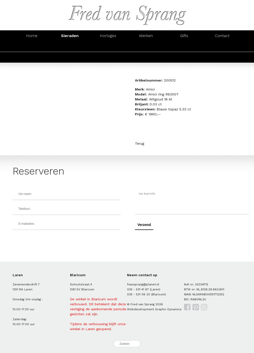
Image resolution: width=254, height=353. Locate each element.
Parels (108, 57)
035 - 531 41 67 (138, 289)
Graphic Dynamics (168, 309)
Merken (146, 35)
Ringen (31, 46)
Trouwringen (146, 57)
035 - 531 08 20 (138, 294)
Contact (222, 35)
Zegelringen (184, 57)
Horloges (108, 35)
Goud (32, 57)
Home (31, 35)
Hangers (184, 46)
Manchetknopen (222, 46)
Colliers (146, 46)
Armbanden (108, 46)
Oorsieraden (70, 46)
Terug (139, 143)
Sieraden (70, 35)
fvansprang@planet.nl (143, 284)
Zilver (70, 57)
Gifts (184, 35)
